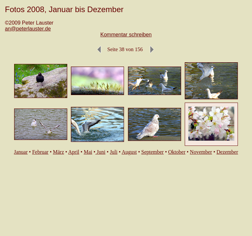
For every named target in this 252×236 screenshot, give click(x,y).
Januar (21, 152)
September (152, 152)
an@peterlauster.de (28, 28)
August (129, 152)
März (58, 152)
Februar (40, 152)
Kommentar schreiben (126, 34)
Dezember (227, 152)
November (201, 152)
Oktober (176, 152)
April (73, 152)
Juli (113, 152)
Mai (88, 152)
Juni (100, 152)
